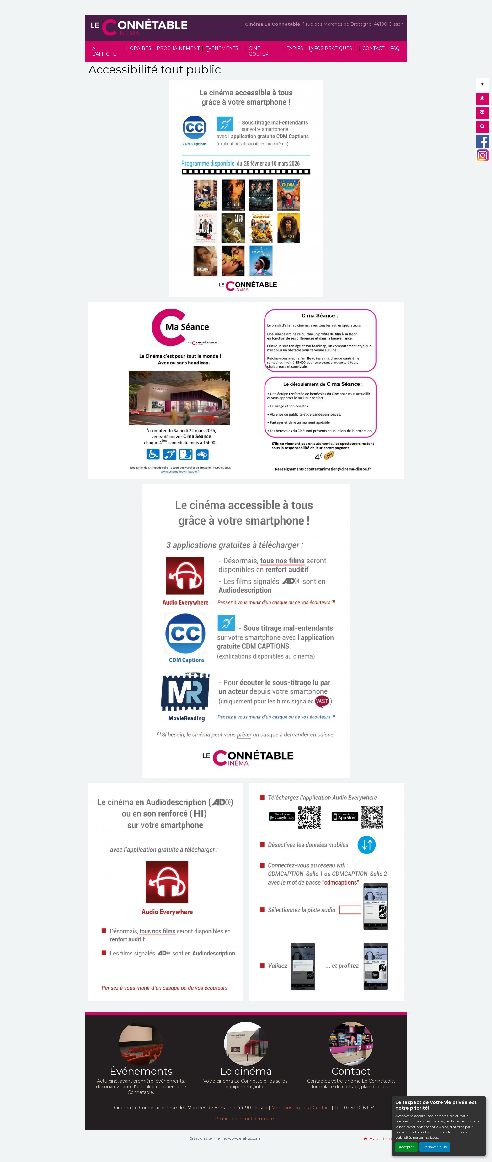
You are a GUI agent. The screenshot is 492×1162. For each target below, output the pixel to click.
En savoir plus (435, 1147)
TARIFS (295, 48)
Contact (321, 1108)
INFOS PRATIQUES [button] (330, 48)
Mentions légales (290, 1108)
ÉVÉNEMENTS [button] (221, 48)
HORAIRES (138, 48)
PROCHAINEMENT (178, 48)
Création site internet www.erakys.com (224, 1138)
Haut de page (382, 1139)
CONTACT (373, 48)
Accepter (406, 1147)
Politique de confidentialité (244, 1119)
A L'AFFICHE (104, 51)
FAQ (395, 48)
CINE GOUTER (259, 51)
